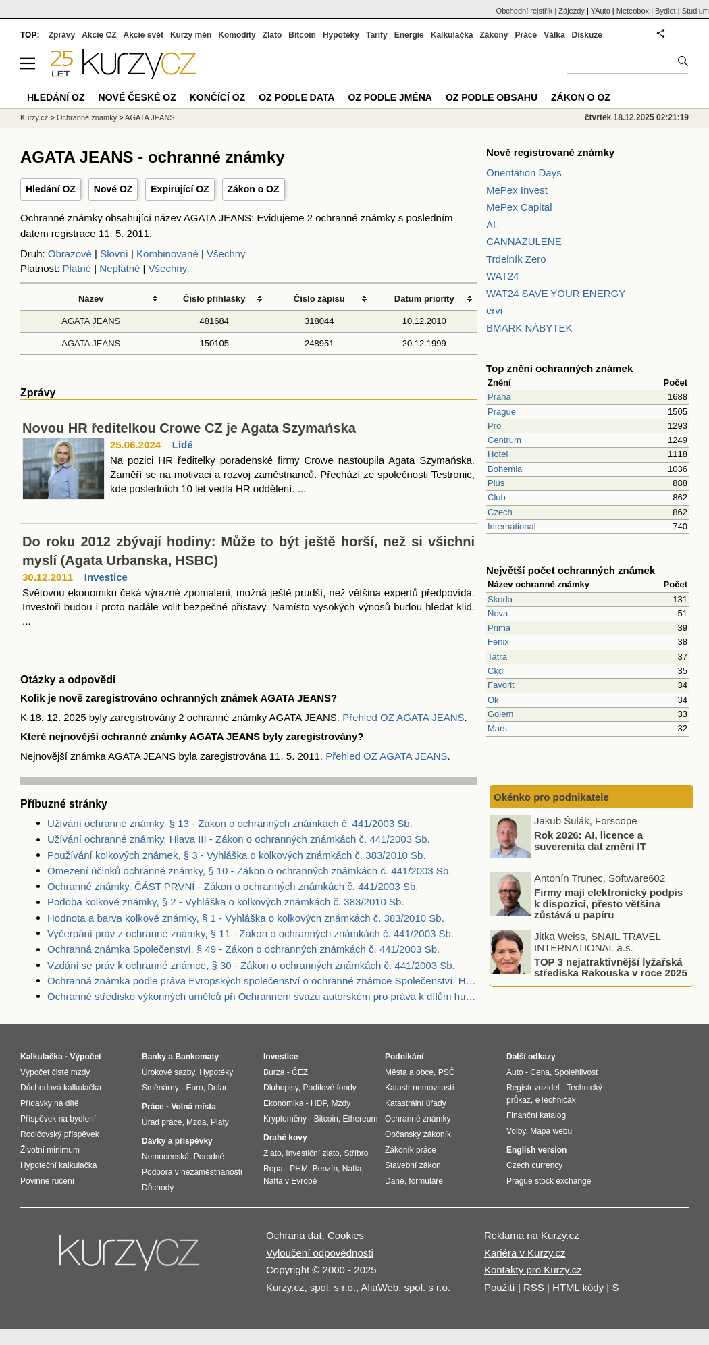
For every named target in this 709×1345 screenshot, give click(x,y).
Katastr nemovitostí (419, 1087)
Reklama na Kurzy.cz (531, 1235)
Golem (500, 714)
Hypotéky (341, 35)
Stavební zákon (413, 1165)
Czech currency (534, 1165)
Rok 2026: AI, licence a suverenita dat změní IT (590, 840)
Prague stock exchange (548, 1181)
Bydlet (665, 11)
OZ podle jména (389, 97)
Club (497, 497)
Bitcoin (302, 35)
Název (91, 299)
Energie (409, 35)
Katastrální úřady (415, 1103)
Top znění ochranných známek (559, 368)
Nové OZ (113, 189)
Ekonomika (283, 1103)
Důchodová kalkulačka (60, 1087)
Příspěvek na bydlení (58, 1119)
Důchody (158, 1187)
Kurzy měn (190, 35)
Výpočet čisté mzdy (55, 1072)
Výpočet (85, 1056)
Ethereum (359, 1119)
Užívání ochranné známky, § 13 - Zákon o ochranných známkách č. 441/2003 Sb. (230, 823)
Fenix (498, 642)
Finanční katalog (536, 1115)
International (512, 526)
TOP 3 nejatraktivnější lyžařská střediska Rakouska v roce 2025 (610, 966)
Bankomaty (197, 1056)
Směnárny (160, 1087)
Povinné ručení (47, 1181)
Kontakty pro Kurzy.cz (533, 1269)
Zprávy (62, 35)
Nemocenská (165, 1156)
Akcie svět (143, 35)
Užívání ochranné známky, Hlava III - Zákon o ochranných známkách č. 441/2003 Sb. (238, 839)
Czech (500, 512)
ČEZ (300, 1072)
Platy (220, 1122)
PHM (299, 1168)
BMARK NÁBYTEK (529, 328)
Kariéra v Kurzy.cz (525, 1253)
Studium (695, 11)
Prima (499, 628)
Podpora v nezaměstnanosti (192, 1172)
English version (536, 1150)
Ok (493, 700)
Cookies (345, 1235)
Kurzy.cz (34, 117)
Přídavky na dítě (49, 1103)
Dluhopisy (280, 1087)
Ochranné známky (87, 117)
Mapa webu (551, 1131)
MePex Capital (519, 207)
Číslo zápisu (319, 299)
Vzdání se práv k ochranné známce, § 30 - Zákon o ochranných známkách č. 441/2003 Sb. (251, 965)
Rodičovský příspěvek (59, 1134)
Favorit (501, 685)
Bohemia (505, 469)
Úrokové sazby (168, 1072)
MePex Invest (517, 190)
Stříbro (356, 1153)
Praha (499, 397)
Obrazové (70, 253)
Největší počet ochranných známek (570, 570)
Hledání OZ (51, 189)
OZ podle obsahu (491, 97)
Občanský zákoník (418, 1134)
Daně (394, 1181)
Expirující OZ (180, 189)
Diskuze (587, 35)
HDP (319, 1103)
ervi (494, 310)
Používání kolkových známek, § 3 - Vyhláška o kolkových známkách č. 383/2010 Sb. (236, 855)
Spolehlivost (576, 1072)
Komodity (236, 35)
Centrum (504, 440)
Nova (498, 613)
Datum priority (424, 299)
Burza (273, 1072)
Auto (514, 1072)
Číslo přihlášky (214, 299)
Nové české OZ (137, 97)
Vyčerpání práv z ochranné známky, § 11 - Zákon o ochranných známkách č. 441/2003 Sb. (250, 933)
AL (492, 224)
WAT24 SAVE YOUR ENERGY (555, 293)
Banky (154, 1056)
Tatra (497, 657)
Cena (540, 1072)
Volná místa (193, 1106)
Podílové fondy (329, 1087)
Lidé (182, 444)
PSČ (446, 1072)
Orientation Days (524, 172)
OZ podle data (296, 97)
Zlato (272, 35)
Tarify (377, 35)
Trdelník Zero (516, 259)
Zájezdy (571, 11)
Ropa (273, 1168)
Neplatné (119, 268)
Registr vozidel (533, 1087)
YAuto (600, 11)
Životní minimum (50, 1150)
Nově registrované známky (550, 152)
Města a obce (409, 1072)
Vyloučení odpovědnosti (319, 1253)
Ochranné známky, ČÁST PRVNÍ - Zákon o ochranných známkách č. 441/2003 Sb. (232, 886)
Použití (499, 1287)
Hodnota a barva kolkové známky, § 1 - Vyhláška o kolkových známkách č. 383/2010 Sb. (245, 918)
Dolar (217, 1087)
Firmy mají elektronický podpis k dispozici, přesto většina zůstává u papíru (608, 903)
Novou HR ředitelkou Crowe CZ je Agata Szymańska (189, 428)
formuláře (426, 1181)
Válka (554, 35)
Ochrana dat (294, 1235)
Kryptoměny (285, 1119)
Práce (526, 35)
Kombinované (167, 253)
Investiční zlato (312, 1153)
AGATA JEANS (90, 321)
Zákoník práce (410, 1150)
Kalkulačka (452, 35)
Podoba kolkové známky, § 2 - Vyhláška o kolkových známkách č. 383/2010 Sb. (225, 901)
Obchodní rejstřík (524, 11)
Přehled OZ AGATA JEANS (403, 717)
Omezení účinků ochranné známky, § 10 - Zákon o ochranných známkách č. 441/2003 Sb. (249, 870)
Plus (496, 483)
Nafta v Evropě (290, 1181)
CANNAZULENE (524, 241)
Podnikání (404, 1056)
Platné (77, 268)
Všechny (226, 253)
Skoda (500, 599)
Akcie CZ (99, 35)
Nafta (352, 1168)
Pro (494, 426)
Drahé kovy (285, 1137)
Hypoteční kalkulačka (58, 1165)
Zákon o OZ (254, 189)
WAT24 (502, 276)
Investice (106, 577)
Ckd (495, 671)
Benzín (325, 1168)
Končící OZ (217, 97)
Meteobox (632, 11)
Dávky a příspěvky (177, 1141)
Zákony (493, 35)
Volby (515, 1131)
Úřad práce (162, 1122)
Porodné (209, 1156)
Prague (502, 411)
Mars (497, 728)
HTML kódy (578, 1287)
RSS (533, 1287)
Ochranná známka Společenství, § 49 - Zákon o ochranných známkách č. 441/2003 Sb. (243, 949)
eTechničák (555, 1100)
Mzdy (341, 1103)
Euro (194, 1087)
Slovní (114, 253)
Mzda (196, 1122)
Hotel (498, 454)
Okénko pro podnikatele (551, 797)
